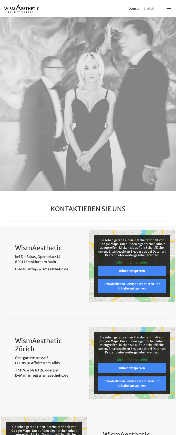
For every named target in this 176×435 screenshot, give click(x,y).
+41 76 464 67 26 (29, 370)
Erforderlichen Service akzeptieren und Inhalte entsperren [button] (132, 286)
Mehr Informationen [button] (132, 262)
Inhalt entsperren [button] (132, 271)
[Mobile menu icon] (169, 8)
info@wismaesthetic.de (48, 269)
